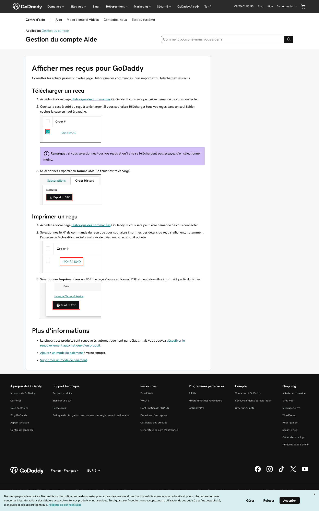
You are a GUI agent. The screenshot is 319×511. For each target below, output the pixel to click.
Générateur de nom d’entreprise (159, 430)
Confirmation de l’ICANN (154, 408)
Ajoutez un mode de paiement (61, 352)
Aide (59, 19)
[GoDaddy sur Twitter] (293, 471)
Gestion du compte (55, 30)
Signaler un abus (62, 400)
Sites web (287, 400)
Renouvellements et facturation (253, 400)
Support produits (62, 393)
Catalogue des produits (153, 422)
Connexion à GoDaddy (248, 393)
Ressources (59, 408)
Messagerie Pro (291, 408)
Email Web (146, 393)
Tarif (207, 6)
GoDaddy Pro (196, 408)
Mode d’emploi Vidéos (83, 19)
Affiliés (192, 393)
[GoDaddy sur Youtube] (305, 471)
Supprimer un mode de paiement (63, 360)
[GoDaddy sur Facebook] (257, 471)
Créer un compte (245, 408)
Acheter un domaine (294, 393)
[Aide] (270, 6)
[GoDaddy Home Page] (27, 470)
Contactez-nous (115, 19)
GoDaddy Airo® (188, 6)
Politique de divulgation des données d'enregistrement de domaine (91, 415)
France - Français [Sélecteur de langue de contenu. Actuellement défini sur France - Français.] (66, 470)
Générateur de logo (293, 437)
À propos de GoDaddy (22, 393)
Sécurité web (289, 430)
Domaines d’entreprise (153, 415)
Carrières (15, 400)
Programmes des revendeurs (205, 400)
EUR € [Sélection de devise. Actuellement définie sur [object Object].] (94, 470)
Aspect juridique (19, 422)
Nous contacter (19, 408)
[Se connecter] (287, 6)
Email (96, 6)
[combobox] (223, 39)
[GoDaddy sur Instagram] (269, 471)
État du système (143, 19)
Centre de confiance (22, 430)
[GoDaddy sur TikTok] (281, 471)
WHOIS (144, 400)
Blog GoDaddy (18, 415)
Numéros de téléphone (295, 444)
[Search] (288, 39)
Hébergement (290, 422)
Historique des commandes (90, 99)
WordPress (288, 415)
